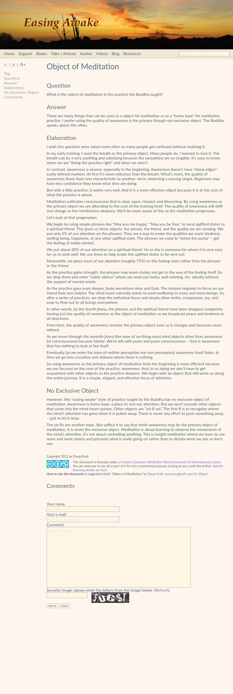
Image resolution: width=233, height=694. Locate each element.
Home (9, 53)
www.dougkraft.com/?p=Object (186, 474)
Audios (86, 53)
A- (5, 65)
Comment (55, 524)
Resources (132, 53)
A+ (23, 64)
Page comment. (119, 557)
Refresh (161, 590)
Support (25, 53)
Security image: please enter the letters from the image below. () (108, 590)
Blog (115, 53)
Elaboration (14, 87)
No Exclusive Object (21, 92)
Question (12, 78)
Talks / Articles (63, 53)
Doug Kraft (155, 474)
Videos (102, 53)
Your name (56, 503)
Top (7, 73)
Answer (10, 82)
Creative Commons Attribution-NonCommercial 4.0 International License (170, 462)
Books (41, 53)
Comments (13, 97)
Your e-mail (56, 514)
